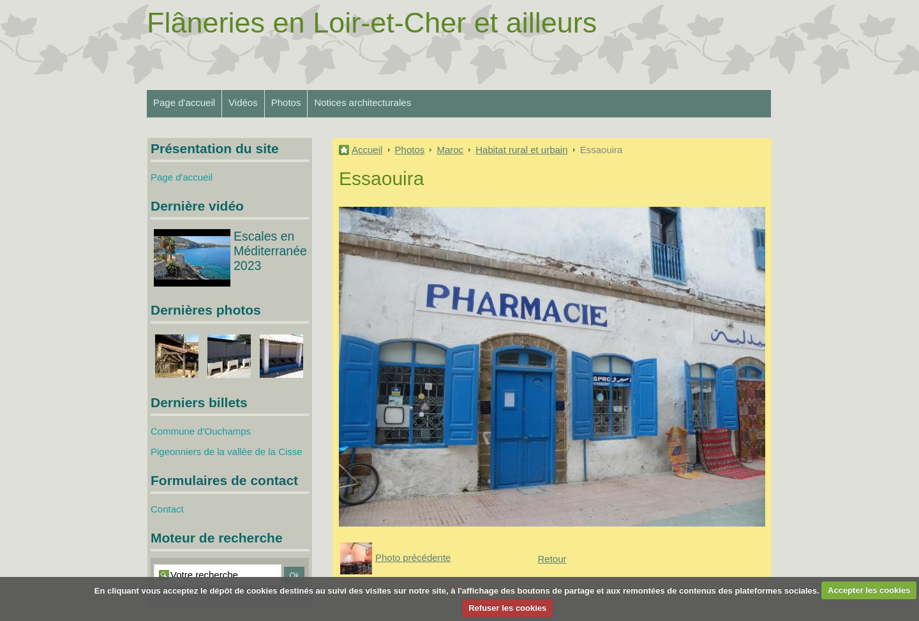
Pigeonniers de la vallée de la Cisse (227, 451)
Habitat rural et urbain (521, 149)
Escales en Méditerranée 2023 (270, 251)
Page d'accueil (184, 102)
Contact (167, 509)
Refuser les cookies (507, 608)
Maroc (450, 149)
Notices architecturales (362, 102)
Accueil (367, 149)
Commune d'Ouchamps (201, 431)
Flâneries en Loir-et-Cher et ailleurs (372, 22)
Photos (286, 102)
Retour (551, 558)
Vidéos (243, 102)
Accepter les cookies (869, 590)
